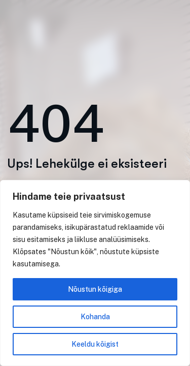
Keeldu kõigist (95, 344)
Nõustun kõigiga (95, 289)
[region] (95, 273)
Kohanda (95, 317)
